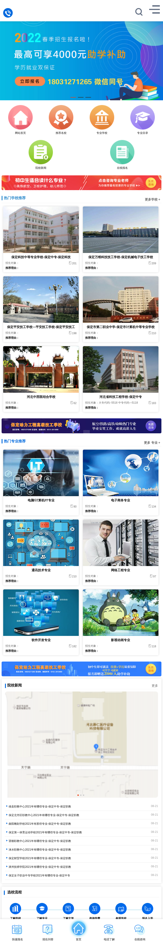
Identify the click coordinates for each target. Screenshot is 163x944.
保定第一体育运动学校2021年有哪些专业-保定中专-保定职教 (43, 832)
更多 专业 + (152, 442)
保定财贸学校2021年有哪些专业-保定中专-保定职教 (38, 858)
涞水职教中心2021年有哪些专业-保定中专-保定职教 (38, 849)
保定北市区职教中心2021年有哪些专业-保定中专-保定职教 (42, 815)
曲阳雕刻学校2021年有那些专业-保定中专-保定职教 (38, 823)
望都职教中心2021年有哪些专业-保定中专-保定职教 (38, 841)
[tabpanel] (81, 58)
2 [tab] (81, 98)
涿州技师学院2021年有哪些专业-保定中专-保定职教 (38, 866)
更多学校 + (152, 199)
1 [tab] (73, 98)
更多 (155, 685)
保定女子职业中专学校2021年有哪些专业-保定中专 (37, 875)
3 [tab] (88, 98)
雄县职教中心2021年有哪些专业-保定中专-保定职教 (38, 806)
